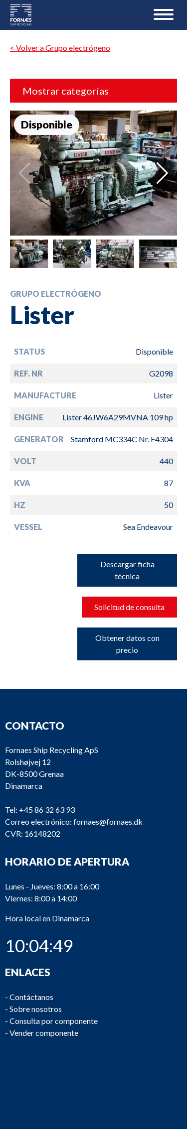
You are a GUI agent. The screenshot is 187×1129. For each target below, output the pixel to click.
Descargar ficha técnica (127, 570)
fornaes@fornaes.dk (108, 822)
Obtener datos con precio (127, 643)
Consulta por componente (53, 1020)
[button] (162, 173)
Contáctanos (31, 997)
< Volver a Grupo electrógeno (60, 47)
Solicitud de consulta (129, 607)
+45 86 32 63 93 (47, 810)
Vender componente (43, 1032)
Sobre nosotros (35, 1008)
